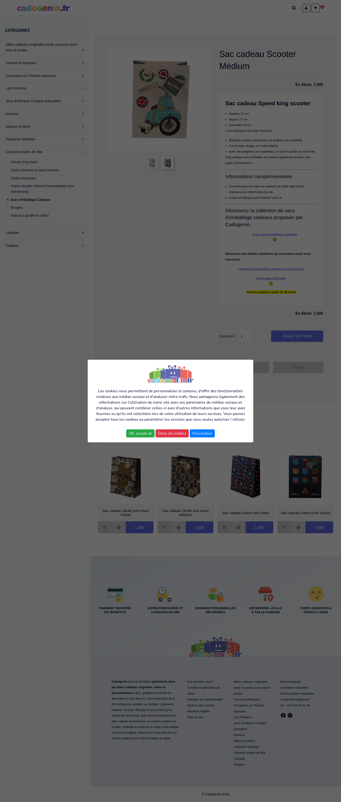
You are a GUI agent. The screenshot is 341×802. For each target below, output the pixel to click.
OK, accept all (140, 433)
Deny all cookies (172, 433)
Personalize (202, 433)
